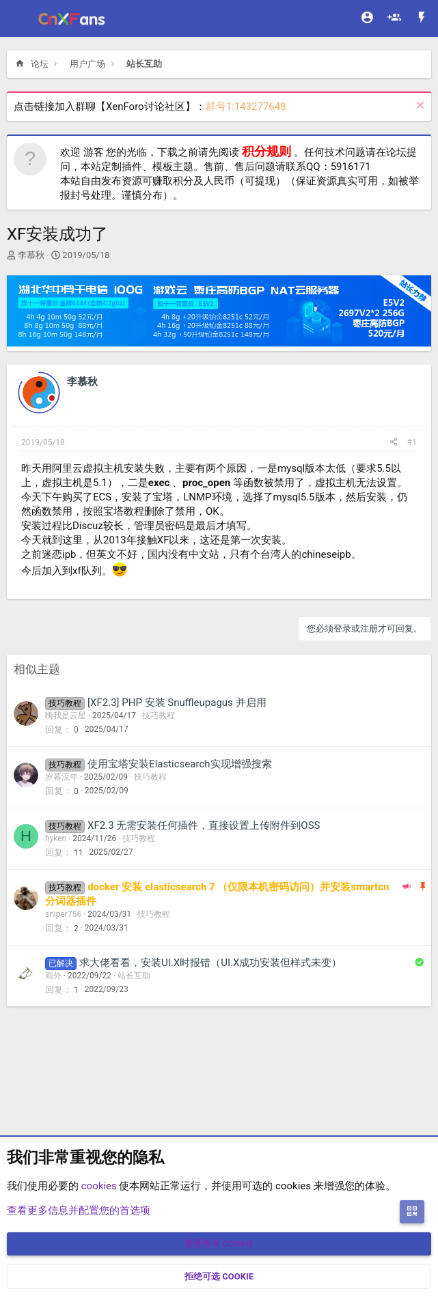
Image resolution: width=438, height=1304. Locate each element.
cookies (99, 1186)
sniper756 (63, 914)
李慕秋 (31, 255)
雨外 (53, 975)
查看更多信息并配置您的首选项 (78, 1210)
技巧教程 (158, 715)
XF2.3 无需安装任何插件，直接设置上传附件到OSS (203, 825)
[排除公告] (418, 107)
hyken (55, 838)
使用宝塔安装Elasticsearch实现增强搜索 (179, 764)
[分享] (393, 443)
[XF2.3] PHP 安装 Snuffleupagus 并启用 (176, 702)
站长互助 (134, 975)
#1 (412, 442)
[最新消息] (421, 19)
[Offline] (52, 399)
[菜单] (19, 18)
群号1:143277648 (246, 106)
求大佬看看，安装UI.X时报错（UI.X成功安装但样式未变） (210, 962)
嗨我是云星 (65, 715)
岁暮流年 (61, 777)
